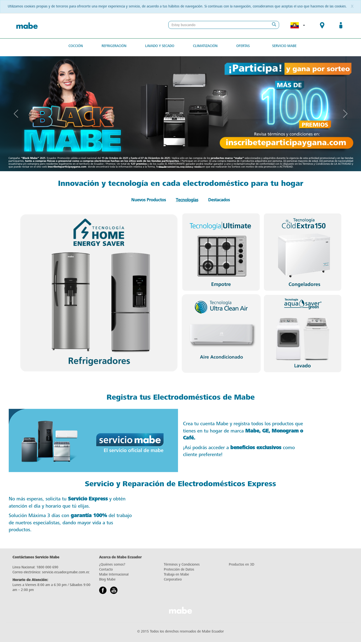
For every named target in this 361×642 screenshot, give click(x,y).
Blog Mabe (107, 579)
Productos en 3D (241, 564)
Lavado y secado (159, 46)
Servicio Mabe (284, 46)
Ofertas (243, 46)
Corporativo (173, 579)
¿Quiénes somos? (112, 564)
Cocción (75, 46)
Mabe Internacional (113, 574)
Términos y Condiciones (182, 564)
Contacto (106, 569)
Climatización (205, 46)
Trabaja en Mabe (176, 574)
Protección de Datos (179, 569)
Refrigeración (114, 46)
